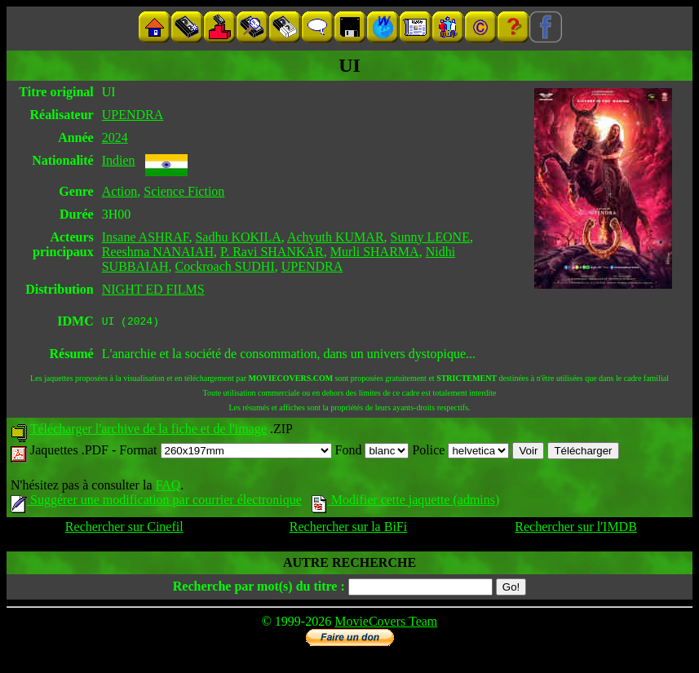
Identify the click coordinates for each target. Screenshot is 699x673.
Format (225, 452)
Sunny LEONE (430, 237)
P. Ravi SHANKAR (272, 252)
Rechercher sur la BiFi (348, 529)
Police (460, 452)
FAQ (167, 487)
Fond (372, 452)
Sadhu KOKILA (238, 237)
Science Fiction (184, 191)
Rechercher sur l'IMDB (576, 529)
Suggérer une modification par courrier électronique (156, 502)
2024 (115, 137)
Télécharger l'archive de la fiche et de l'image (148, 431)
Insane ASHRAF (145, 237)
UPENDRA (133, 115)
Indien (118, 160)
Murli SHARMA (374, 252)
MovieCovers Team (385, 624)
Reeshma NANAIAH (158, 252)
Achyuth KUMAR (335, 237)
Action (120, 191)
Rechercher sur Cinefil (124, 529)
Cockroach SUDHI (225, 266)
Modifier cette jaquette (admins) (406, 502)
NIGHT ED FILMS (153, 289)
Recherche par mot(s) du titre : (259, 589)
